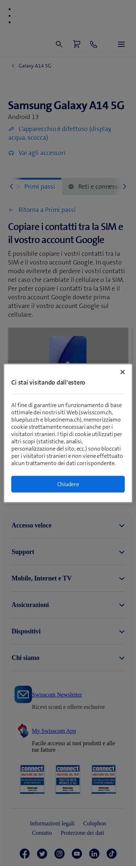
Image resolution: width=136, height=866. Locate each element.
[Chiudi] (123, 372)
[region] (67, 433)
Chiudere (68, 484)
